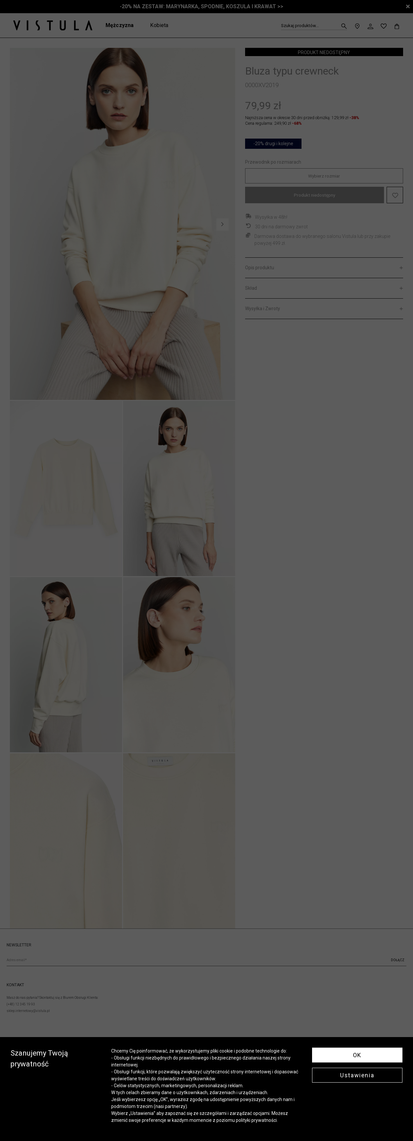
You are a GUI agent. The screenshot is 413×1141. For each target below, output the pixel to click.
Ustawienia (357, 1075)
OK (357, 1055)
